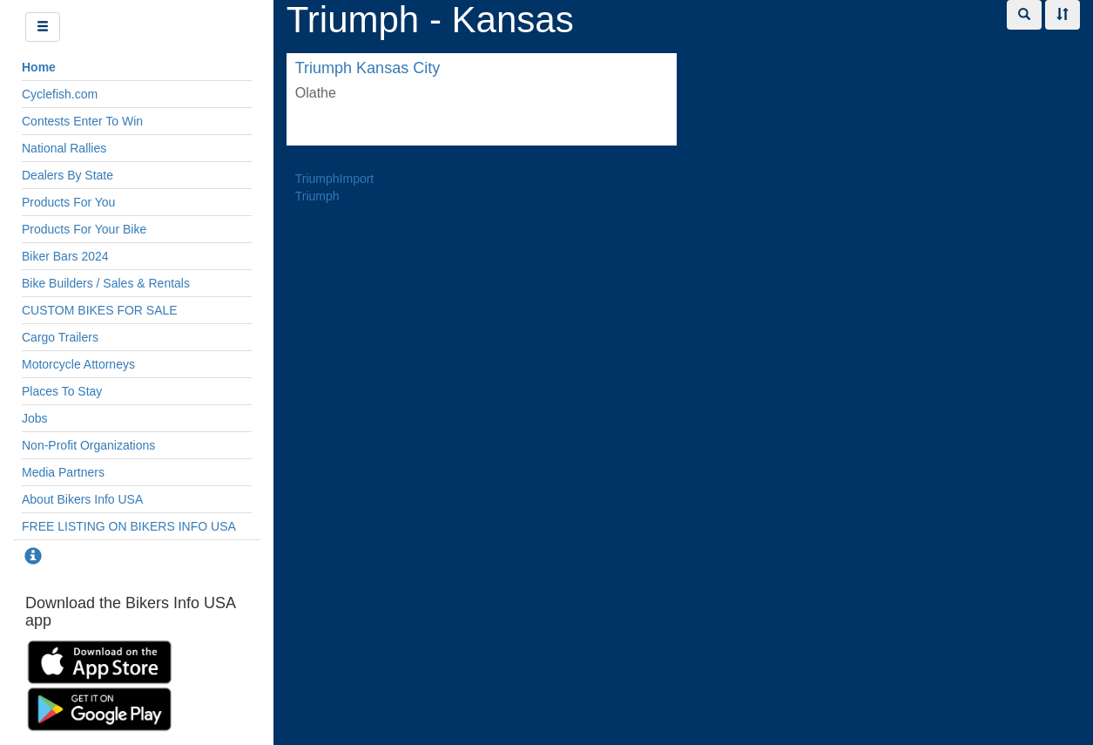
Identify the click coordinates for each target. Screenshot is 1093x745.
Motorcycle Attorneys (78, 364)
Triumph (317, 196)
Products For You (68, 202)
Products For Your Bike (84, 229)
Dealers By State (67, 175)
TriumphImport (334, 179)
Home (39, 67)
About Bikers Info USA (82, 499)
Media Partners (63, 472)
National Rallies (64, 148)
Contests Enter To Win (82, 121)
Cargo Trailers (60, 337)
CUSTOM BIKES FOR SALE (100, 310)
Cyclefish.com (60, 94)
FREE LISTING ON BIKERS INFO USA (129, 526)
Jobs (35, 418)
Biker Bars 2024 (65, 256)
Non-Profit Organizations (88, 445)
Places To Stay (62, 391)
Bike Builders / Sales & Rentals (106, 283)
